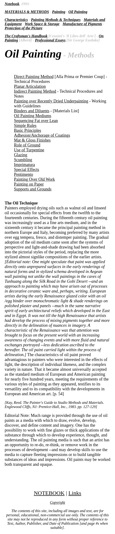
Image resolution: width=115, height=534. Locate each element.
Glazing (20, 155)
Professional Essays (50, 40)
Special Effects (26, 169)
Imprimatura (24, 164)
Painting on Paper (29, 184)
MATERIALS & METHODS (27, 12)
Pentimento (23, 174)
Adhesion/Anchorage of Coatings (42, 135)
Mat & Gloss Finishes (32, 140)
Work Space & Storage (42, 24)
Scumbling (23, 159)
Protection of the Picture (23, 28)
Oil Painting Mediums (32, 115)
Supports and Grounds (32, 189)
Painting (58, 12)
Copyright (57, 502)
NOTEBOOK (49, 493)
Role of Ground (27, 145)
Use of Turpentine (29, 150)
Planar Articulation (30, 86)
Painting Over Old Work (34, 179)
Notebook (12, 4)
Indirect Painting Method (35, 91)
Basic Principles (27, 130)
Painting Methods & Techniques (56, 20)
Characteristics (16, 20)
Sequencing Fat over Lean (36, 120)
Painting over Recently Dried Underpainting (51, 101)
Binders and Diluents (31, 111)
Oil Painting (77, 12)
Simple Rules (25, 125)
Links (74, 493)
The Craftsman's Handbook (26, 36)
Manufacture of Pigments (82, 24)
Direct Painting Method (34, 76)
